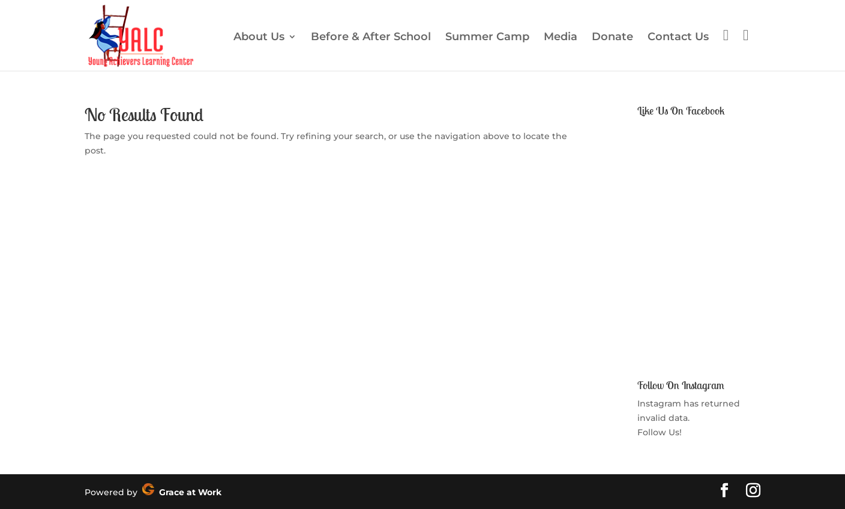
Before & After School (371, 37)
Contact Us (678, 37)
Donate (612, 37)
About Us (258, 37)
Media (560, 37)
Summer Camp (487, 37)
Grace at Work (181, 492)
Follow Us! (659, 432)
